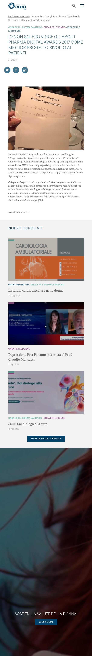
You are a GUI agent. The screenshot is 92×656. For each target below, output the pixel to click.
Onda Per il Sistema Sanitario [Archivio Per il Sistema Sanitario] (25, 27)
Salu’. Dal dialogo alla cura (27, 423)
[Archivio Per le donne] (11, 303)
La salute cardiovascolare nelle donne (35, 290)
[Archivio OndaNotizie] (11, 238)
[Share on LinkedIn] (25, 70)
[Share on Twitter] (7, 70)
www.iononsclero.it (18, 212)
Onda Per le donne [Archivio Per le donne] (54, 27)
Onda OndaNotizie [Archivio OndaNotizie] (18, 284)
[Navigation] (82, 5)
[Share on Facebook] (16, 70)
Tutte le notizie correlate (46, 438)
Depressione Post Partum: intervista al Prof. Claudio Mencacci (40, 357)
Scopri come (46, 622)
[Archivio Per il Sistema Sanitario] (11, 240)
